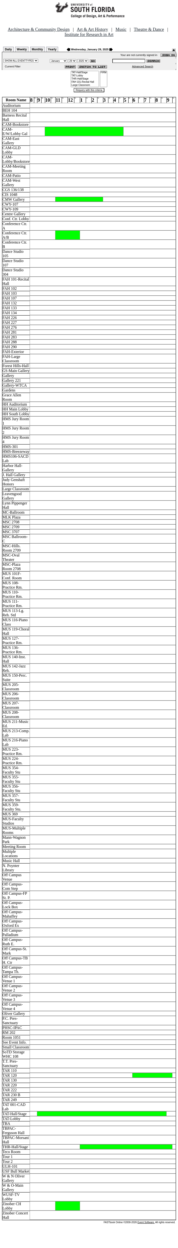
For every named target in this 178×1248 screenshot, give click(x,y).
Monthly (37, 49)
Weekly (22, 49)
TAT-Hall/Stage (85, 72)
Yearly (52, 49)
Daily (8, 49)
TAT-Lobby (85, 75)
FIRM (103, 72)
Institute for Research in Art (89, 34)
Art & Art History (92, 29)
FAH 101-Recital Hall (85, 82)
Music (121, 29)
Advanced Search (142, 66)
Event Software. (146, 1222)
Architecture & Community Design (39, 29)
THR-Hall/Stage (85, 79)
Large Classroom (85, 85)
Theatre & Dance (149, 29)
